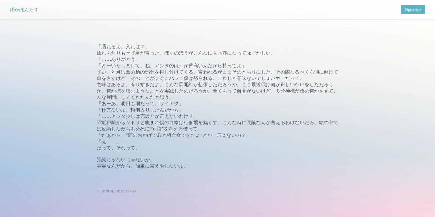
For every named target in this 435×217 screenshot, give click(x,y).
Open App (413, 9)
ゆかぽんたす (24, 9)
